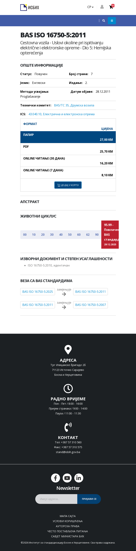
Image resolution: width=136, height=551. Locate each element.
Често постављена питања (67, 531)
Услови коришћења (68, 521)
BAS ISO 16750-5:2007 (90, 305)
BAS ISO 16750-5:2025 (37, 292)
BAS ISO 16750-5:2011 (90, 292)
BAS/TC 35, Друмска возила (74, 105)
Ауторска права (67, 526)
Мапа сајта (68, 516)
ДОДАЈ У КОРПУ (68, 185)
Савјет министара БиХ (67, 536)
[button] (102, 20)
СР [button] (90, 7)
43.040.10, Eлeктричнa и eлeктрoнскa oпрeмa (62, 114)
